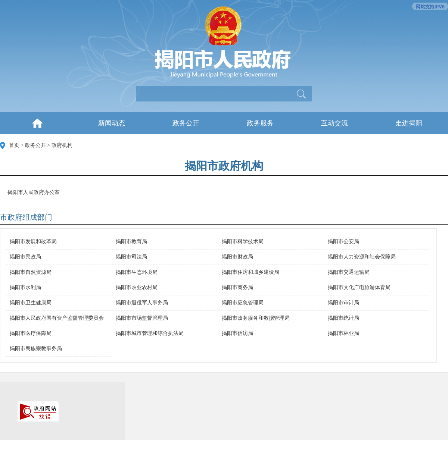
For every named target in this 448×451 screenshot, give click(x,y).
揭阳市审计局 (343, 303)
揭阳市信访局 (237, 333)
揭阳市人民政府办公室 (33, 192)
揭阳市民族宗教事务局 (36, 348)
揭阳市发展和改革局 (33, 241)
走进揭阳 (408, 123)
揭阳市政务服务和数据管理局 (256, 318)
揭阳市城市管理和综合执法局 (150, 333)
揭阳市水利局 (25, 287)
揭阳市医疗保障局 (31, 333)
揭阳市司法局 (131, 257)
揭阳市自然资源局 (31, 272)
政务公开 (185, 123)
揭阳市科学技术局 (243, 241)
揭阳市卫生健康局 (31, 303)
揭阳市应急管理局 (243, 303)
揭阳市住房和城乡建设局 (250, 272)
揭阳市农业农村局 (137, 287)
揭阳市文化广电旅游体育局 (359, 287)
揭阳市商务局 (237, 287)
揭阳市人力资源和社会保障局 (362, 257)
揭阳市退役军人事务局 (142, 303)
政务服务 (260, 123)
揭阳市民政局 (25, 257)
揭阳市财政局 (237, 257)
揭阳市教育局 (131, 241)
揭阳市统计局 (343, 318)
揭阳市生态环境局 (137, 272)
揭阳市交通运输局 (349, 272)
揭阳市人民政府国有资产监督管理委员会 (57, 318)
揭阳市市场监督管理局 (142, 318)
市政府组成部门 (26, 217)
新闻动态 (111, 123)
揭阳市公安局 (343, 241)
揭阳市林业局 (343, 333)
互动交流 (334, 123)
